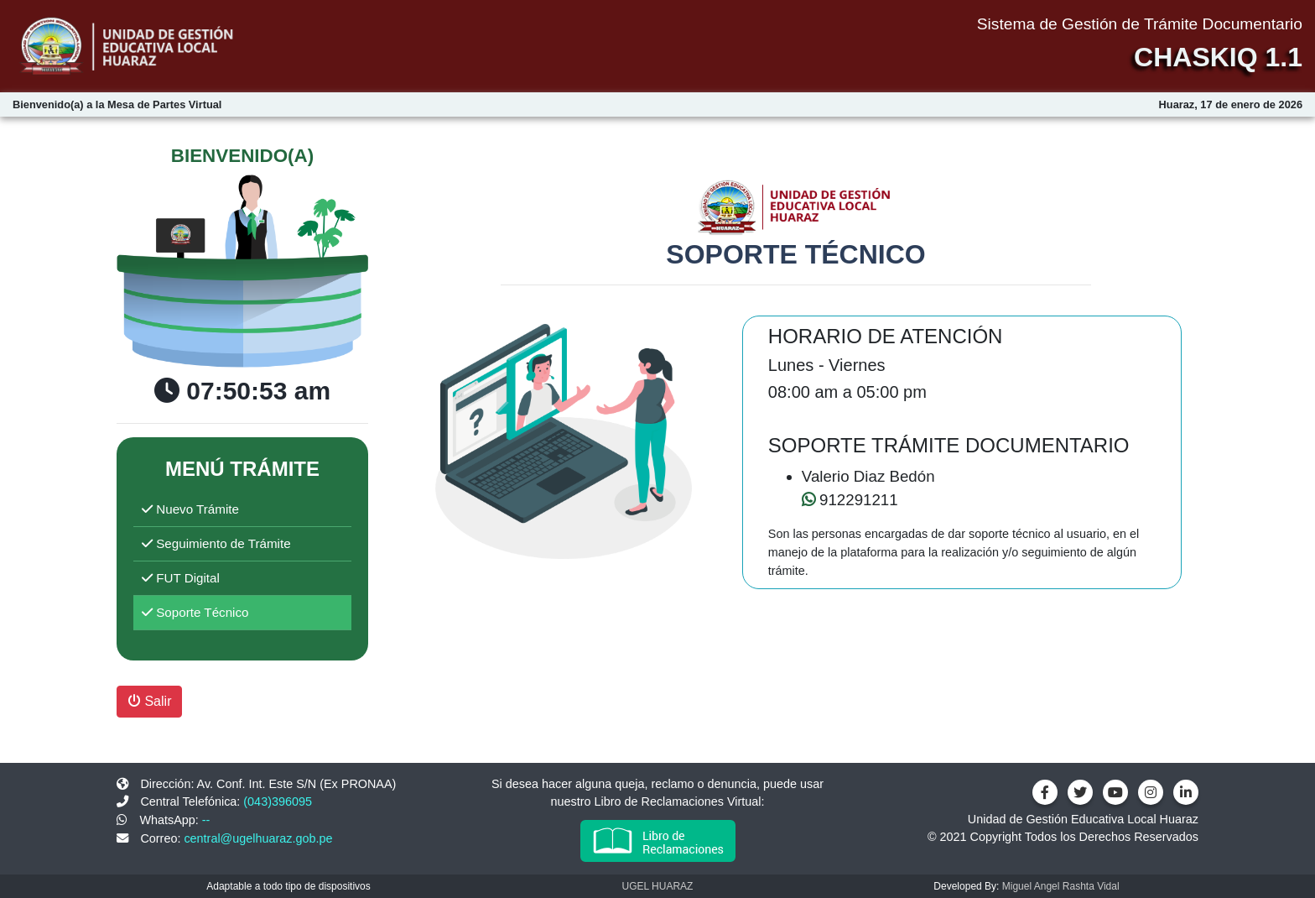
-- (206, 820)
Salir (149, 701)
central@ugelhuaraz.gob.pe (258, 838)
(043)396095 (277, 801)
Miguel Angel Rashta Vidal (1061, 886)
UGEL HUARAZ (658, 886)
